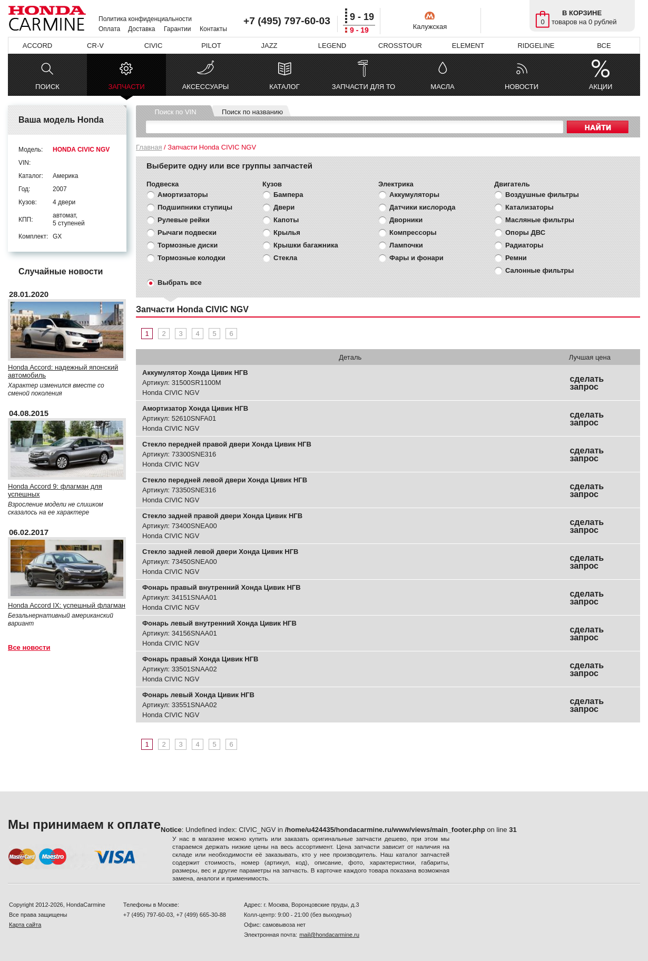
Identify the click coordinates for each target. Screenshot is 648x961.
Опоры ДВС (525, 232)
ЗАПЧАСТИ (126, 89)
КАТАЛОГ (284, 87)
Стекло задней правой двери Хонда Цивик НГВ (222, 516)
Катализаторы (529, 207)
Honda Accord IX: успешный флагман (66, 605)
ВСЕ (604, 45)
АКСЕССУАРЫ (205, 87)
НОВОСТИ (521, 87)
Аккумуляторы (414, 195)
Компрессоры (413, 232)
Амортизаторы (183, 195)
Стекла (285, 258)
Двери (283, 207)
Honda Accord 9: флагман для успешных (55, 490)
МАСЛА (442, 87)
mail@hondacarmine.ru (329, 935)
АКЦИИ (601, 87)
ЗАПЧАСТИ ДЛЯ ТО (363, 87)
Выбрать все (180, 282)
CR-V (95, 45)
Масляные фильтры (539, 220)
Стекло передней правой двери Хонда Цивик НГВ (226, 444)
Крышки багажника (305, 245)
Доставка (141, 29)
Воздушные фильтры (542, 195)
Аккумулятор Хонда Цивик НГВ (195, 373)
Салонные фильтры (539, 270)
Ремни (516, 258)
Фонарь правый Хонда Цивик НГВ (200, 659)
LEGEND (332, 45)
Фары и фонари (416, 258)
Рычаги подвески (187, 232)
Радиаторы (524, 245)
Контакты (213, 29)
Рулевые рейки (184, 220)
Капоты (286, 220)
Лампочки (406, 245)
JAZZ (269, 45)
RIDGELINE (535, 45)
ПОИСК (47, 87)
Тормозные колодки (191, 258)
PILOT (211, 45)
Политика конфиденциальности (145, 19)
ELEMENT (468, 45)
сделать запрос (587, 382)
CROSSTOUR (400, 45)
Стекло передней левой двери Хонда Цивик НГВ (224, 480)
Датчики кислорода (422, 207)
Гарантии (177, 29)
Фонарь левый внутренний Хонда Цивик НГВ (219, 623)
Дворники (406, 220)
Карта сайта (25, 925)
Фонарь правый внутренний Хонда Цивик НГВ (221, 587)
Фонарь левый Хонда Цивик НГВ (198, 695)
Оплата (109, 29)
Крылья (286, 232)
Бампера (288, 195)
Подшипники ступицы (195, 207)
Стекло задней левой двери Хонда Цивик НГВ (220, 552)
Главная (149, 147)
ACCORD (37, 45)
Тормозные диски (188, 245)
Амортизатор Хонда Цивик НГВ (195, 408)
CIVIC (153, 45)
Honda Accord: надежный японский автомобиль (63, 371)
